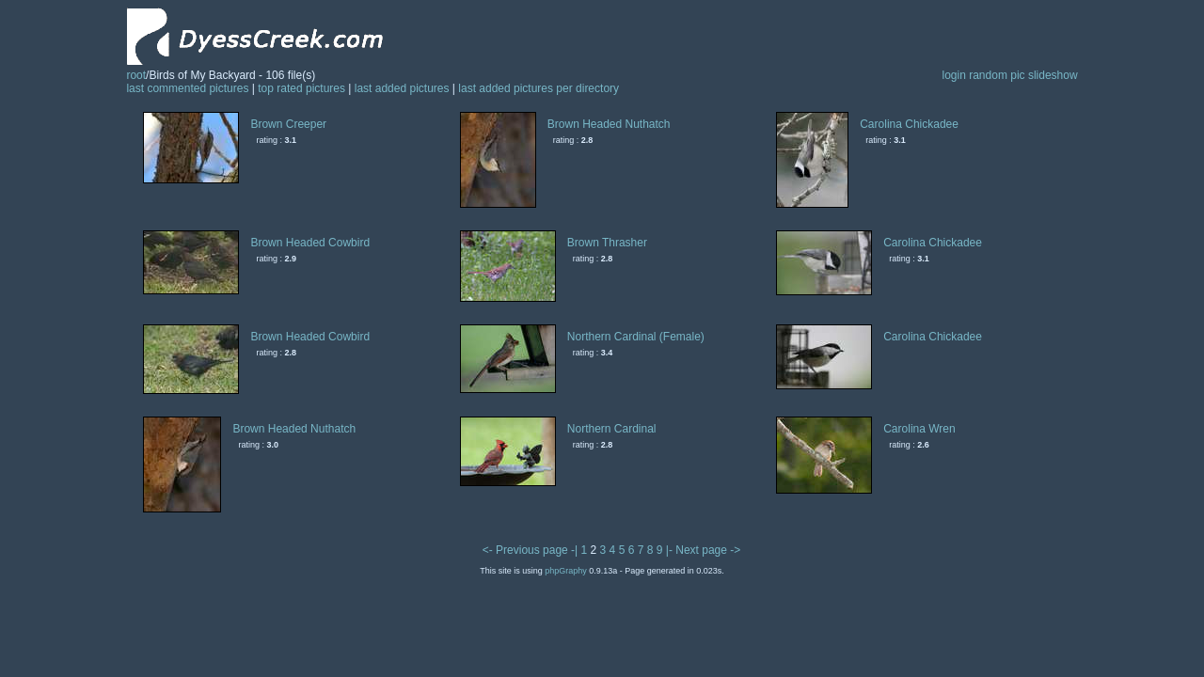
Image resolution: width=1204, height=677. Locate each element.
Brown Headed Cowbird (310, 242)
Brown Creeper (288, 124)
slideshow (1053, 75)
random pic (996, 75)
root (136, 75)
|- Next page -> (703, 550)
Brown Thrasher (607, 242)
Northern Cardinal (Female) (636, 336)
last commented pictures (187, 88)
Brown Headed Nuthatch (609, 124)
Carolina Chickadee (909, 124)
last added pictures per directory (538, 88)
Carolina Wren (919, 428)
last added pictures (402, 88)
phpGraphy (566, 570)
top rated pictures (301, 88)
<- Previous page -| (532, 550)
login (953, 75)
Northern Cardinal (612, 428)
